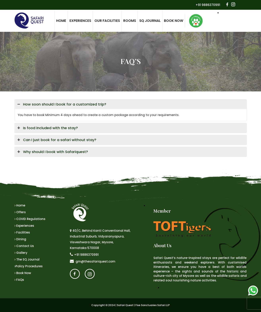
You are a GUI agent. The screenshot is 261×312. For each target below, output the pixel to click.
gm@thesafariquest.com (92, 261)
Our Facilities (107, 20)
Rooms (129, 20)
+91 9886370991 (208, 5)
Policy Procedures (28, 266)
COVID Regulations (29, 219)
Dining (20, 239)
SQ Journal (150, 20)
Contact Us (24, 246)
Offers (20, 212)
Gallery (20, 253)
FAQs (19, 280)
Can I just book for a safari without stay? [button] (56, 140)
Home (61, 20)
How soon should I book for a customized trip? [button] (61, 104)
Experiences (80, 20)
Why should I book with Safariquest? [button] (52, 152)
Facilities (22, 232)
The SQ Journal (26, 259)
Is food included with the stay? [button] (47, 128)
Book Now (173, 20)
